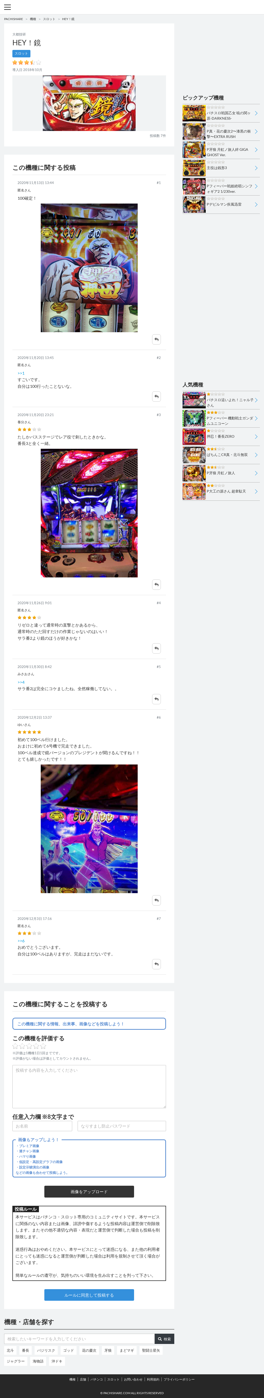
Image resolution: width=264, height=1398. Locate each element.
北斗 (10, 1350)
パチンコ (96, 1379)
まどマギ (127, 1350)
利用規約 (153, 1379)
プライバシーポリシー (179, 1379)
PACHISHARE (13, 19)
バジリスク (46, 1350)
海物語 (38, 1361)
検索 (164, 1339)
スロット (49, 19)
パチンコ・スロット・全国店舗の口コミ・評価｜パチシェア (132, 7)
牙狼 (108, 1350)
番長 (25, 1350)
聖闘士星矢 (151, 1350)
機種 (33, 19)
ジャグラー (16, 1361)
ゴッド (68, 1350)
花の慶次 (89, 1350)
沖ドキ (57, 1361)
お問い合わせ (133, 1379)
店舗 (83, 1379)
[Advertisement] (221, 55)
